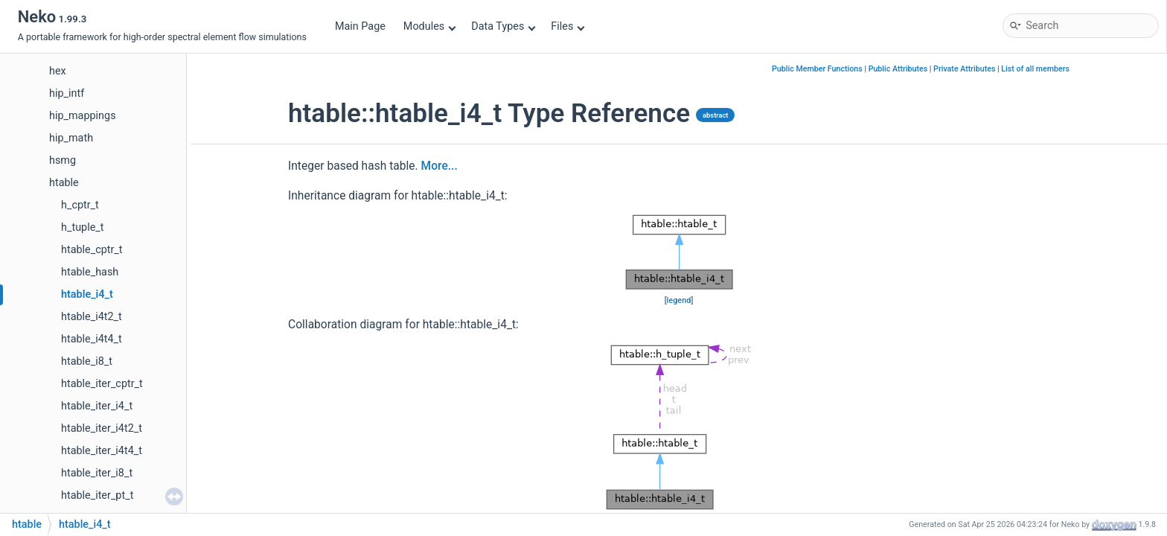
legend (679, 300)
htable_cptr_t (92, 249)
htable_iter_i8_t (96, 473)
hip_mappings (82, 115)
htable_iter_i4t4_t (101, 450)
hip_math (71, 138)
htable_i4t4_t (91, 339)
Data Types (503, 26)
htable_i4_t (87, 294)
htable (64, 182)
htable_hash (89, 272)
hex (57, 71)
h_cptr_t (80, 205)
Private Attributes (964, 69)
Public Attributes (898, 69)
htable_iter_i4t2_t (101, 428)
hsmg (62, 160)
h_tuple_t (82, 227)
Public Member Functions (817, 69)
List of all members (1035, 69)
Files (567, 26)
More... (439, 166)
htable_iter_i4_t (96, 406)
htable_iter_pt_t (97, 495)
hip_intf (66, 93)
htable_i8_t (86, 361)
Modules (429, 26)
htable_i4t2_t (91, 316)
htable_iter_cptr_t (102, 383)
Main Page (360, 26)
